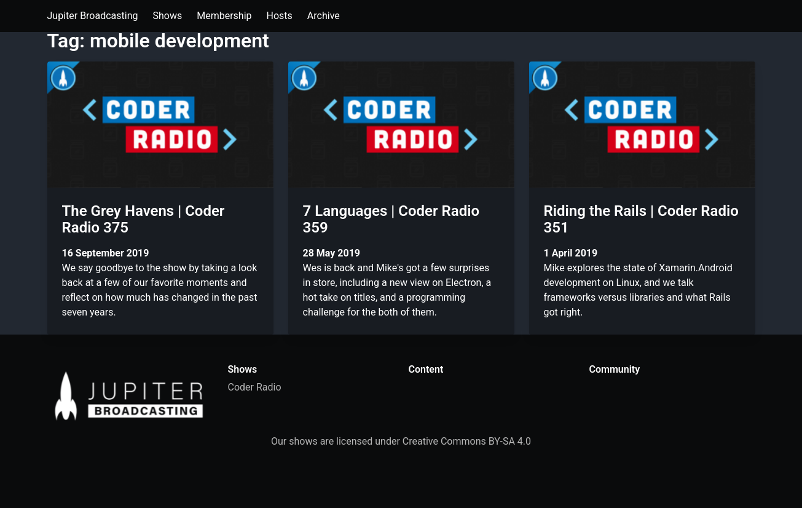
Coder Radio (254, 387)
